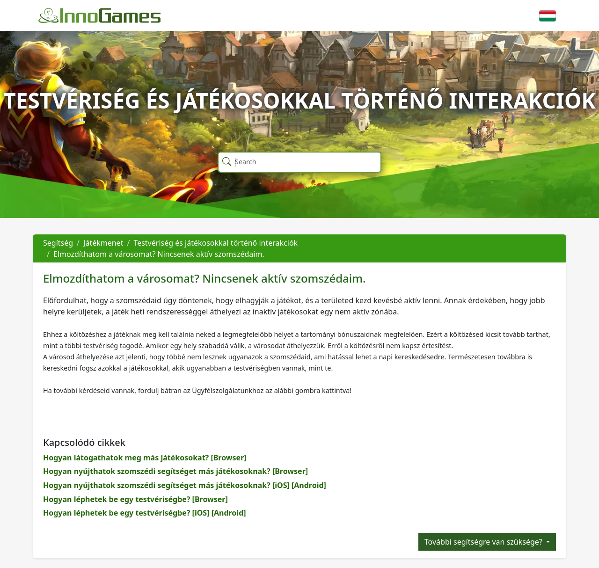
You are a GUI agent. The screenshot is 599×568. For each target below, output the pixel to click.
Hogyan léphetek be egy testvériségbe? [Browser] (135, 499)
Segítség (58, 243)
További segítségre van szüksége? (484, 542)
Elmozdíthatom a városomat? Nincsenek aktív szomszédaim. (158, 254)
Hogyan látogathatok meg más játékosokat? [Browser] (145, 457)
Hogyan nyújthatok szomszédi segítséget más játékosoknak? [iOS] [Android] (184, 485)
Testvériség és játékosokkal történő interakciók (215, 243)
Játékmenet (103, 243)
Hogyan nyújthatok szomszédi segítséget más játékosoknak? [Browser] (175, 471)
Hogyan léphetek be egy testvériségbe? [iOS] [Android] (144, 513)
